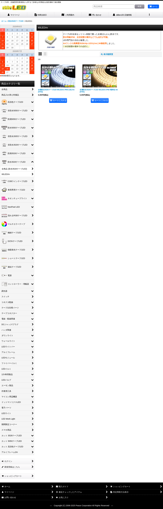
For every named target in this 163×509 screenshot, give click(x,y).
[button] (149, 15)
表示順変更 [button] (107, 54)
